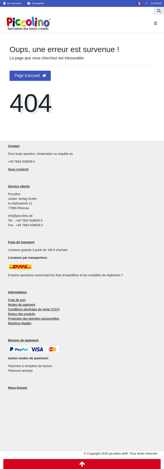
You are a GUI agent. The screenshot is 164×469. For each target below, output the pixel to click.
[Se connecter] (12, 3)
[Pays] (139, 3)
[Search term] (77, 11)
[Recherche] (159, 11)
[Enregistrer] (36, 3)
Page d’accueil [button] (30, 75)
